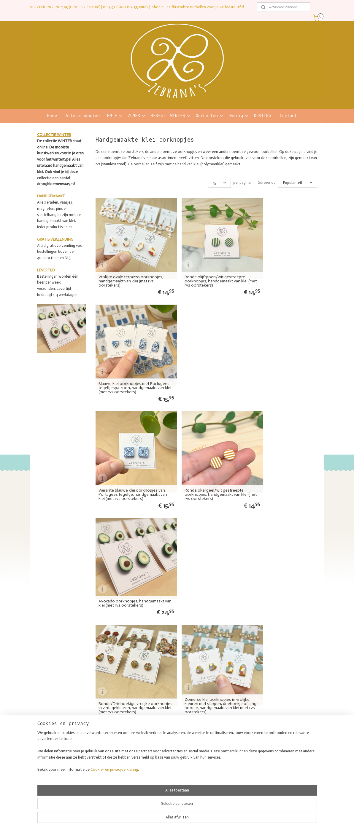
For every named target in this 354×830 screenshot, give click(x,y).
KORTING (262, 116)
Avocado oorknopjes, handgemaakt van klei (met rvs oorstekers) (285, 371)
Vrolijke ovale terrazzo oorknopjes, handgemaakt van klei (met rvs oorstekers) (131, 272)
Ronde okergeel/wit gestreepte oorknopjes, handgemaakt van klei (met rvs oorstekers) (206, 369)
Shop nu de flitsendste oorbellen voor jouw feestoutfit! (198, 7)
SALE (154, 791)
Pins (153, 774)
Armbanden (159, 762)
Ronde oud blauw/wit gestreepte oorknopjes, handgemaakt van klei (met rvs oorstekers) (206, 662)
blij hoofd (108, 774)
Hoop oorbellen (162, 751)
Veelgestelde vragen (283, 756)
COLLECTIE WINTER (54, 134)
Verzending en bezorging (287, 745)
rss (149, 819)
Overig (238, 116)
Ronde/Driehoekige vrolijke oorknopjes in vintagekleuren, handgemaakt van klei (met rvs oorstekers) (126, 465)
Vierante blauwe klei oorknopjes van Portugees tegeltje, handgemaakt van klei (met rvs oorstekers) (128, 367)
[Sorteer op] (297, 182)
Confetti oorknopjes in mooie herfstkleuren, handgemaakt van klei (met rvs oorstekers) (208, 564)
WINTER (180, 116)
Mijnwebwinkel (248, 819)
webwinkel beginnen (201, 819)
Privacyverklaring (281, 768)
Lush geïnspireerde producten (232, 762)
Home (52, 116)
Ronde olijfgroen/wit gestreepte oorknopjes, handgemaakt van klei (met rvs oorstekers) (206, 272)
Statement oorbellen (166, 745)
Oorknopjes (159, 756)
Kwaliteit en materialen (227, 751)
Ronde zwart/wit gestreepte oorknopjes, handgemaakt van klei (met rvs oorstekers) (283, 564)
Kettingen (157, 768)
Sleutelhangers (162, 785)
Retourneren (277, 751)
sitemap (139, 819)
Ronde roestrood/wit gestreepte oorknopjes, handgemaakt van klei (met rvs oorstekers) (130, 662)
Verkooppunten (221, 756)
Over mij (216, 745)
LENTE (113, 116)
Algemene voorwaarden (286, 762)
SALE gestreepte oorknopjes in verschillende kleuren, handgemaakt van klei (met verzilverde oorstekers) (285, 660)
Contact (288, 116)
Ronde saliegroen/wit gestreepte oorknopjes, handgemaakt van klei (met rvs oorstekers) (130, 564)
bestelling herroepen (168, 819)
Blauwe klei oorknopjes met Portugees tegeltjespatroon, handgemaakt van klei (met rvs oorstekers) (279, 270)
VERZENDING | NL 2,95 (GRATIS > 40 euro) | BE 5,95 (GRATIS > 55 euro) (88, 7)
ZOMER (137, 116)
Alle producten (83, 116)
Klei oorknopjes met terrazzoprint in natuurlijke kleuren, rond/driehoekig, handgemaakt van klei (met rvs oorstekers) (284, 465)
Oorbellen (210, 116)
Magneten (158, 779)
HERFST (158, 116)
